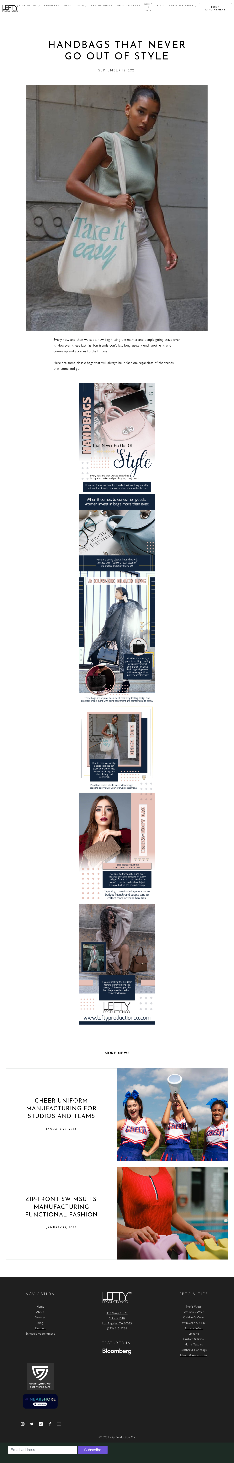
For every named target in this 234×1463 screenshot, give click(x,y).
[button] (31, 5)
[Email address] (42, 1450)
